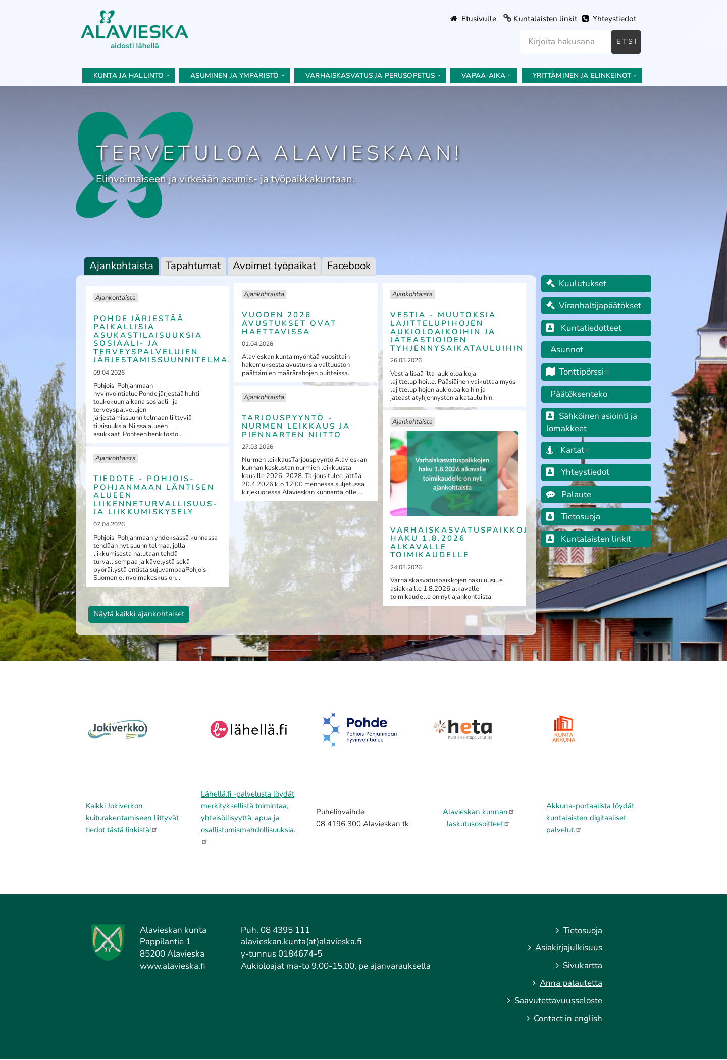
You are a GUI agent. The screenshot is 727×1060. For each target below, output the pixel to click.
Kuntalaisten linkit (545, 19)
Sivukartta (582, 965)
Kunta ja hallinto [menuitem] (128, 75)
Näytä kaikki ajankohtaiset (138, 614)
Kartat (568, 450)
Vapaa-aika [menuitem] (483, 75)
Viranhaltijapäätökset (593, 305)
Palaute (568, 494)
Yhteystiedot (609, 19)
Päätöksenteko (578, 394)
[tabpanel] (306, 455)
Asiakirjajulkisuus (568, 947)
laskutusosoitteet (478, 824)
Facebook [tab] (349, 265)
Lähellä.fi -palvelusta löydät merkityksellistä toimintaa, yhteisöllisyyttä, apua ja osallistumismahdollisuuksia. (248, 816)
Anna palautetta (571, 983)
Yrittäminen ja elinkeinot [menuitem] (582, 75)
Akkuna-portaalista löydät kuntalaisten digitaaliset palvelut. (590, 818)
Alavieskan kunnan (479, 812)
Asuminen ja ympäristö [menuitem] (234, 75)
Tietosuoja (573, 516)
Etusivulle (473, 19)
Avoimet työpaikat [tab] (274, 265)
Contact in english (568, 1018)
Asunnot (564, 349)
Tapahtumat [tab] (193, 265)
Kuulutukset (576, 283)
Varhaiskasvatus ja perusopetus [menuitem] (370, 75)
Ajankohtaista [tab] (121, 265)
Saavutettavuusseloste (558, 1000)
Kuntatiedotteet (591, 328)
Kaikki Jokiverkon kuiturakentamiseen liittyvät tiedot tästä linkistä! (132, 818)
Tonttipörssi (578, 372)
